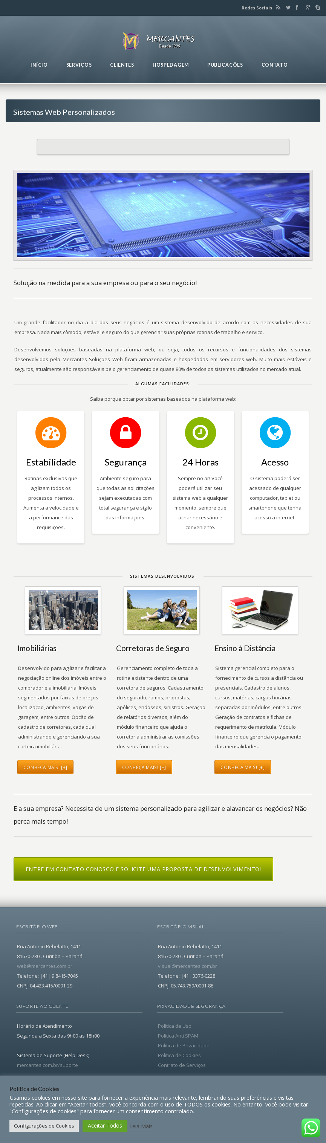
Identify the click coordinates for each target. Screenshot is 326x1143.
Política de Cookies (179, 1055)
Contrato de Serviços (182, 1065)
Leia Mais (141, 1126)
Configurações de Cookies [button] (44, 1125)
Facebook (296, 7)
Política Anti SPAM (178, 1035)
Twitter (287, 7)
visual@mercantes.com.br (187, 966)
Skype (315, 7)
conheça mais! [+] (45, 767)
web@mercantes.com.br (44, 966)
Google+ (306, 7)
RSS (277, 7)
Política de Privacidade (184, 1045)
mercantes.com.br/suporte (47, 1065)
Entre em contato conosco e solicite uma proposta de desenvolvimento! (143, 869)
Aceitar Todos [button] (105, 1125)
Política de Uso (174, 1025)
